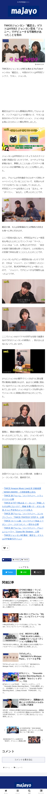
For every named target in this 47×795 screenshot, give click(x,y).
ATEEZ (16, 560)
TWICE (25, 560)
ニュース (7, 560)
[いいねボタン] (4, 548)
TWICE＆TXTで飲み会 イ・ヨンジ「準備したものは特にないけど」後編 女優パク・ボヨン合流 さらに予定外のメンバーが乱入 (23, 506)
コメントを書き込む (24, 760)
